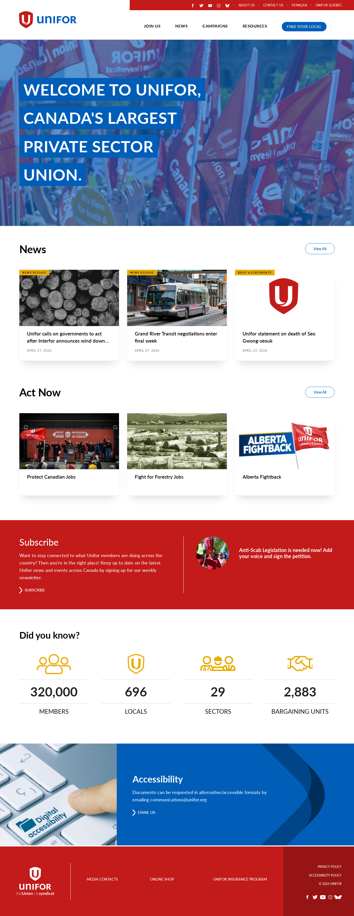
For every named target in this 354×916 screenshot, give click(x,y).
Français (299, 5)
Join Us (152, 25)
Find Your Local (304, 26)
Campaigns (215, 25)
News (181, 25)
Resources (255, 25)
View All (320, 249)
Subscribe (36, 590)
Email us (147, 813)
